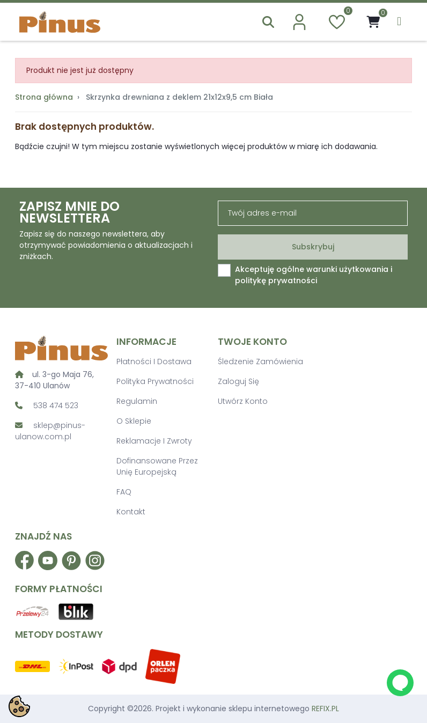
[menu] (399, 22)
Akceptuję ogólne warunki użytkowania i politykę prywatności (313, 275)
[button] (268, 22)
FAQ (123, 491)
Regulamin (136, 401)
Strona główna (44, 97)
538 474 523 (55, 405)
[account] (299, 22)
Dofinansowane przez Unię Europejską (157, 466)
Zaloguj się (238, 381)
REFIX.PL (325, 708)
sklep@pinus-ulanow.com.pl (50, 431)
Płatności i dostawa (154, 361)
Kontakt (130, 511)
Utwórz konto (243, 401)
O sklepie (133, 421)
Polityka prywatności (155, 381)
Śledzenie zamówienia (260, 361)
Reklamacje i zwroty (154, 441)
